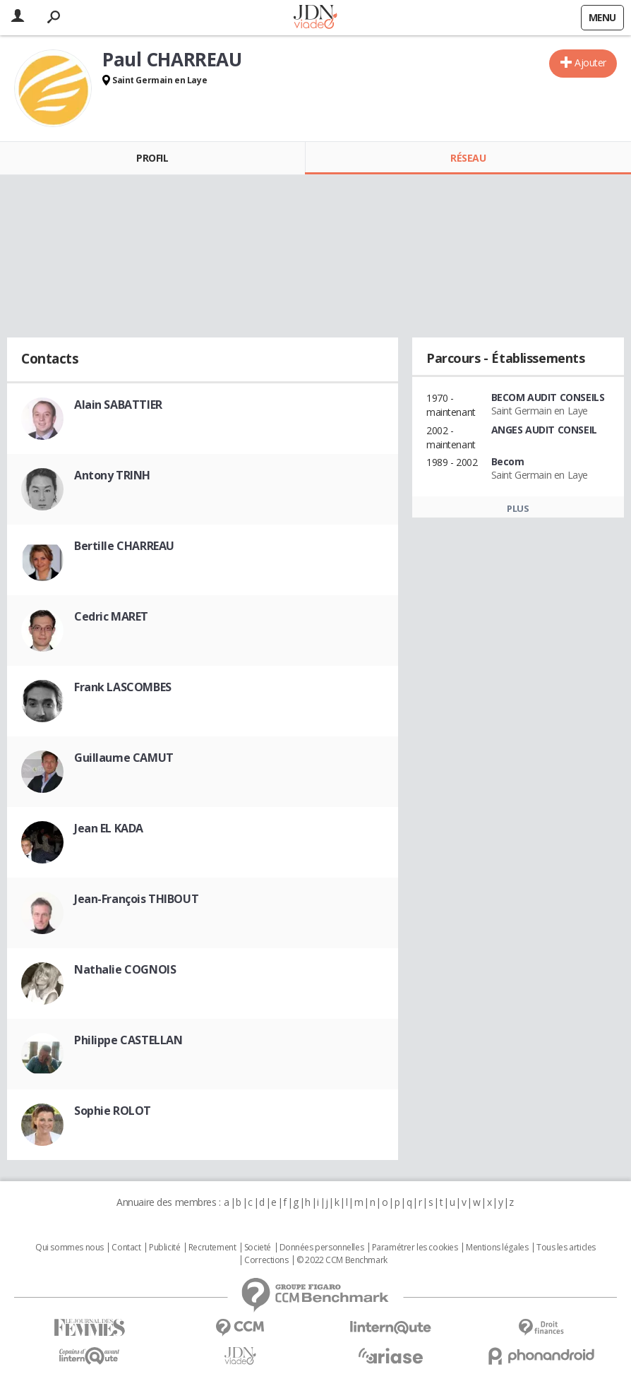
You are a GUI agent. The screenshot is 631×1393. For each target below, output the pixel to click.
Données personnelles (322, 1247)
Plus (518, 508)
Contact (126, 1247)
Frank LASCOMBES (123, 687)
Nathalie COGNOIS (125, 969)
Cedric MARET (111, 616)
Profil (152, 158)
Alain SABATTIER (118, 404)
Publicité (164, 1247)
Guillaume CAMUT (124, 757)
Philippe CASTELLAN (128, 1040)
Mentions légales (497, 1247)
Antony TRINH (112, 475)
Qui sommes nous (69, 1247)
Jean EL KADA (108, 828)
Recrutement (212, 1247)
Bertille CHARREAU (124, 546)
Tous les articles (566, 1247)
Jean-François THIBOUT (136, 899)
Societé (257, 1247)
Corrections (266, 1260)
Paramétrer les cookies (415, 1247)
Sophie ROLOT (112, 1110)
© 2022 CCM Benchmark (341, 1260)
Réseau (468, 158)
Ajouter (590, 62)
